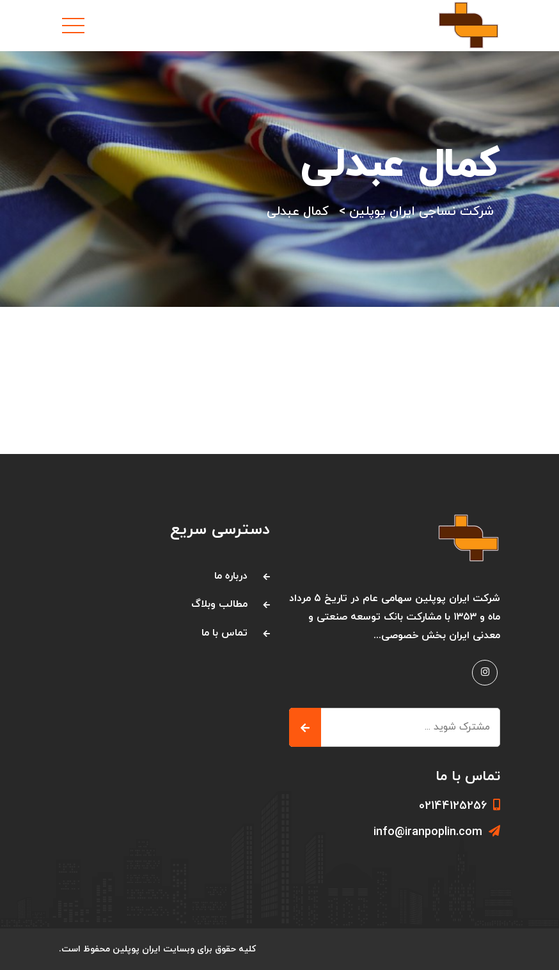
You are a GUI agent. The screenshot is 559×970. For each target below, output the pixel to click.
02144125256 (459, 806)
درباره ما (231, 576)
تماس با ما (224, 633)
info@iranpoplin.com (437, 832)
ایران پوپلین (137, 949)
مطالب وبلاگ (219, 604)
